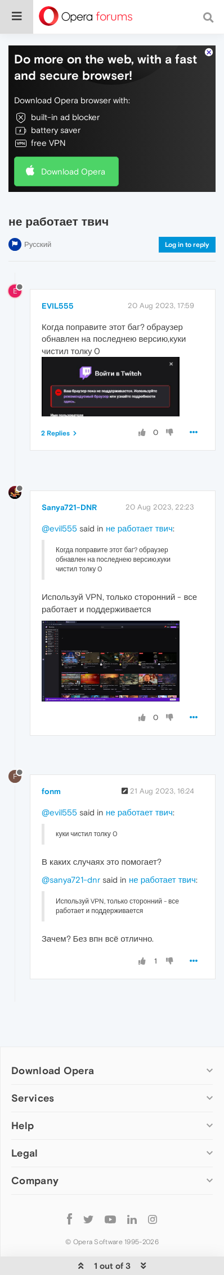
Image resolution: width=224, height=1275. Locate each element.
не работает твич (139, 528)
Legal (24, 1153)
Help (22, 1125)
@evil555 (59, 528)
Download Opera (73, 171)
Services (32, 1098)
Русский (37, 244)
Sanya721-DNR (69, 507)
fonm (51, 791)
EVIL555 (58, 305)
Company (35, 1180)
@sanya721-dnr (71, 879)
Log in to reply (187, 245)
